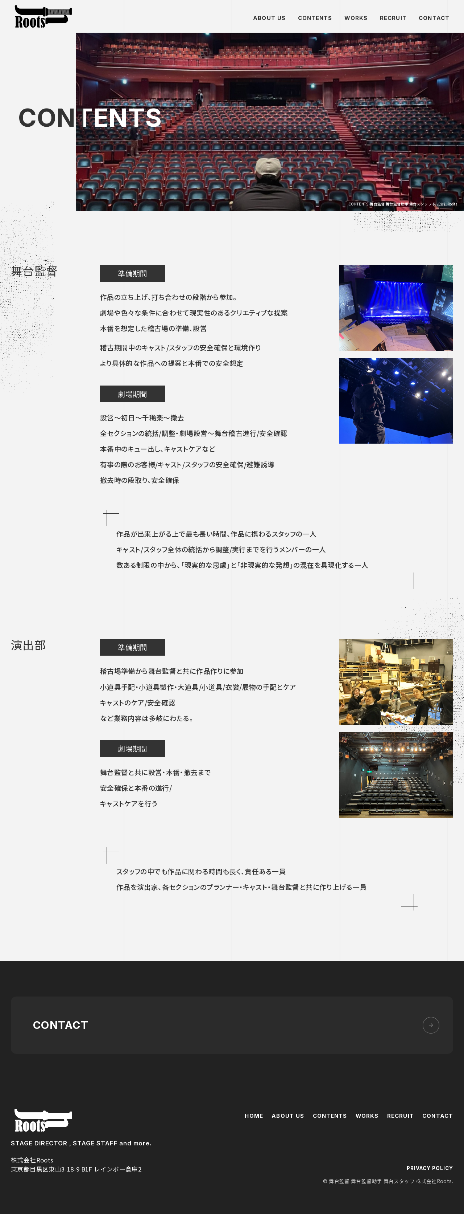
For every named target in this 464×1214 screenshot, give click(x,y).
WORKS (356, 18)
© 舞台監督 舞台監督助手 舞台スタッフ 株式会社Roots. (388, 1178)
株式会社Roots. (43, 1117)
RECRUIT (393, 18)
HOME (253, 1112)
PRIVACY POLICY (429, 1165)
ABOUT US (269, 18)
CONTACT (434, 18)
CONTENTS (315, 18)
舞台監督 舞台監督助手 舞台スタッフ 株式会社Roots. (43, 16)
